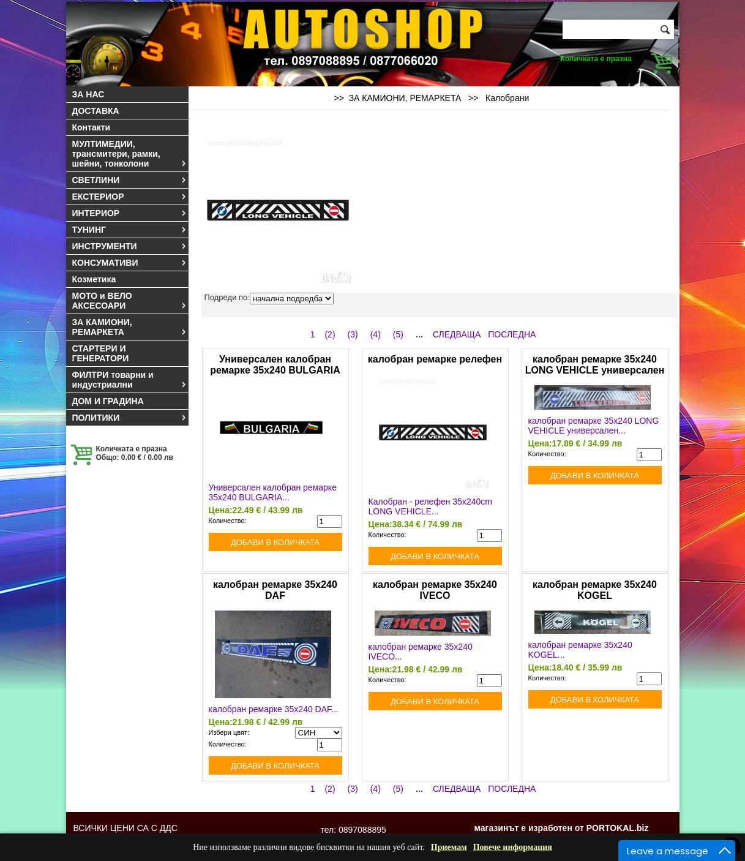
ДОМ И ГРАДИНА (108, 401)
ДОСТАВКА (95, 111)
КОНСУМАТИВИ (129, 263)
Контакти (91, 127)
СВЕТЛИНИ (129, 180)
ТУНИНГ (129, 230)
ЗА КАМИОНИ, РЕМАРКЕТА (129, 327)
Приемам (449, 847)
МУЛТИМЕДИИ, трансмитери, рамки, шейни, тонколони (129, 153)
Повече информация (512, 847)
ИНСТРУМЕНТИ (129, 246)
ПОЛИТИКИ (129, 418)
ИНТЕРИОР (129, 213)
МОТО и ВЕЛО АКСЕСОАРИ (129, 300)
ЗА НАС (88, 94)
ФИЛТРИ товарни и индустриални (129, 379)
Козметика (94, 279)
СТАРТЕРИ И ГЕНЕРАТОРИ (100, 353)
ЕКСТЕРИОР (129, 196)
